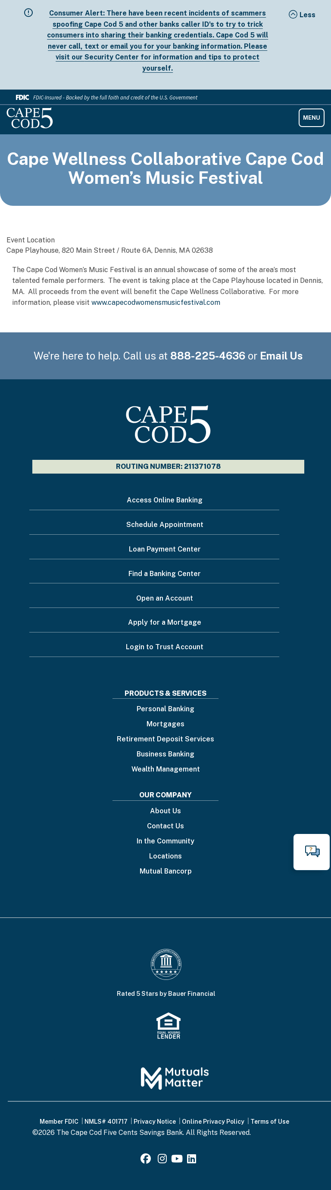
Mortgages (165, 724)
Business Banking (165, 754)
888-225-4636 (207, 356)
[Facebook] (147, 1160)
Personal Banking (165, 709)
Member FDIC (59, 1121)
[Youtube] (177, 1160)
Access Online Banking (165, 500)
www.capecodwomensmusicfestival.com (155, 302)
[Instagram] (162, 1160)
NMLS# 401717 (106, 1121)
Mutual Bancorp (166, 871)
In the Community (165, 841)
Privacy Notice (155, 1121)
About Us (165, 811)
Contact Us (165, 826)
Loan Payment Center (165, 549)
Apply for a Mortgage (164, 622)
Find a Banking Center (164, 574)
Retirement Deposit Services (165, 739)
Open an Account (164, 598)
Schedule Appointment (164, 525)
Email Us (281, 356)
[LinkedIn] (191, 1160)
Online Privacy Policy (213, 1121)
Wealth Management (165, 769)
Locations (165, 856)
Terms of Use (269, 1121)
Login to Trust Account (164, 647)
